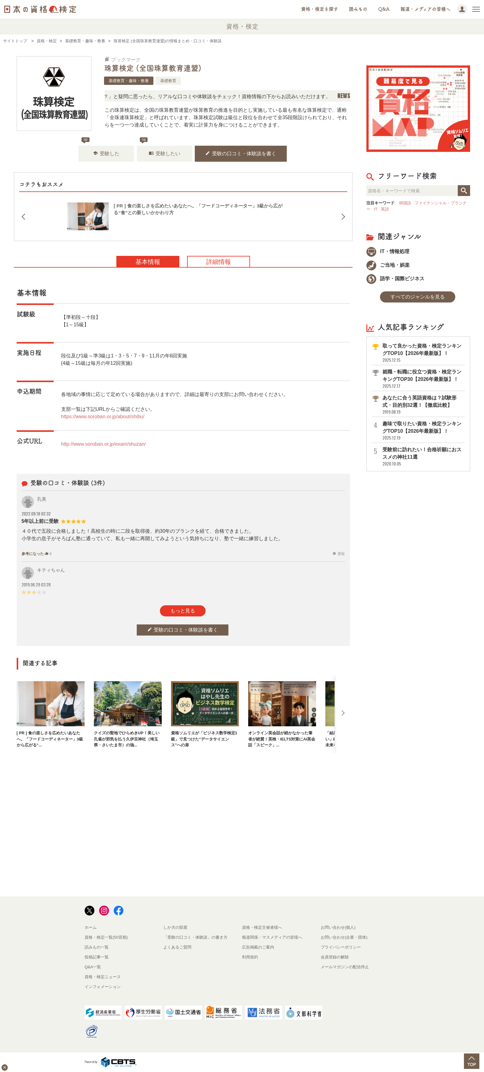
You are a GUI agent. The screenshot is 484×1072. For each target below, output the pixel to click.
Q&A (384, 9)
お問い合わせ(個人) (338, 927)
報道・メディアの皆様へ (425, 9)
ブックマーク (123, 59)
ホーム (91, 927)
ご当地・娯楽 (388, 265)
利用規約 (250, 957)
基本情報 (148, 261)
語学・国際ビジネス (395, 278)
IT (376, 209)
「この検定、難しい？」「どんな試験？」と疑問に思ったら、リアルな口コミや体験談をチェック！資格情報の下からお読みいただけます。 (193, 96)
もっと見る (182, 610)
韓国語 (405, 203)
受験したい (164, 153)
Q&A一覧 (93, 967)
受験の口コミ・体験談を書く (240, 153)
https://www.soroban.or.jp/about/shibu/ (102, 416)
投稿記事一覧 (97, 957)
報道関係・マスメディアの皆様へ (272, 937)
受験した (106, 153)
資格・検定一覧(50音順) (106, 937)
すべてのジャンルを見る (417, 296)
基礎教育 (168, 80)
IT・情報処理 (387, 251)
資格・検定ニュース (103, 976)
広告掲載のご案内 (258, 947)
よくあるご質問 (177, 947)
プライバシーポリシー (341, 947)
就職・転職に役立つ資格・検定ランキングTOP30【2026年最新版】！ (423, 379)
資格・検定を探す (319, 9)
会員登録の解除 (335, 957)
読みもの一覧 (97, 947)
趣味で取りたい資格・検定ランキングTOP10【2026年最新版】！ (423, 430)
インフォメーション (103, 986)
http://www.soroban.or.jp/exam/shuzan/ (103, 444)
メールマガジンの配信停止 (345, 967)
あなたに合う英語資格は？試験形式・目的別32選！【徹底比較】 (423, 405)
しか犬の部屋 (175, 927)
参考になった (37, 554)
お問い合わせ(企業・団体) (344, 937)
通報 (338, 554)
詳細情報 (218, 261)
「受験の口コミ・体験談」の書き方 (195, 937)
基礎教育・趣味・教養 (129, 80)
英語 (385, 209)
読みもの (358, 9)
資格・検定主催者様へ (262, 927)
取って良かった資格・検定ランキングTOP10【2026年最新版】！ (423, 353)
